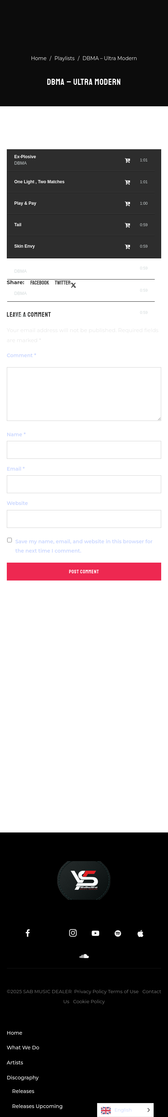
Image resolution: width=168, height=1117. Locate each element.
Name (16, 434)
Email (16, 469)
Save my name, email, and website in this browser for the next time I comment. (84, 546)
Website (17, 503)
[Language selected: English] (125, 1110)
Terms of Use (123, 991)
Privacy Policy (90, 991)
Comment (21, 355)
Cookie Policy (89, 1001)
